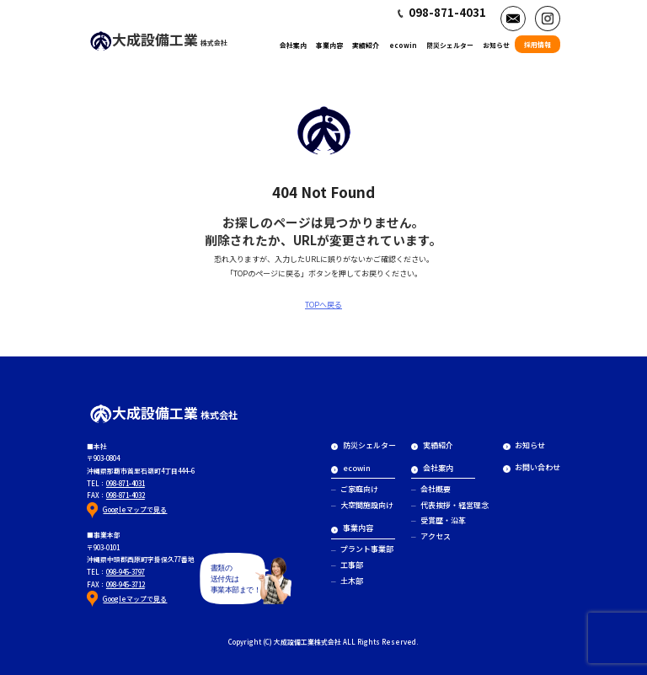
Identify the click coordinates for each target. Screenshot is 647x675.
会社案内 (293, 45)
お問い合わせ (531, 467)
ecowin (403, 45)
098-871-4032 (125, 495)
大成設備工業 (158, 39)
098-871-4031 (125, 483)
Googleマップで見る (135, 509)
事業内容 (329, 45)
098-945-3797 (125, 571)
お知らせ (496, 45)
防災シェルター (449, 45)
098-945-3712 (125, 584)
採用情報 (537, 44)
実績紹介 (365, 45)
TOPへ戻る (323, 304)
